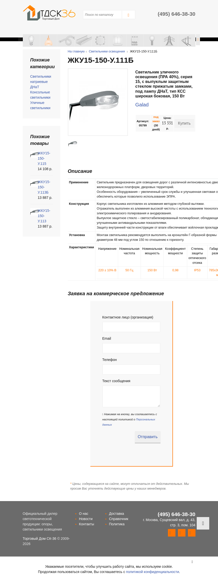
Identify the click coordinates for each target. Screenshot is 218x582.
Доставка (116, 514)
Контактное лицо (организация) (127, 317)
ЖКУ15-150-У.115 (44, 158)
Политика (117, 524)
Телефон (109, 360)
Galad (142, 104)
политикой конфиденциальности (152, 572)
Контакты (86, 524)
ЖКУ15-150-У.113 (44, 216)
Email (106, 338)
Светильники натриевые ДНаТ (40, 81)
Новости (86, 519)
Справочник (118, 519)
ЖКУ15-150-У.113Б (44, 187)
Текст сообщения (116, 381)
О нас (83, 514)
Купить (184, 123)
